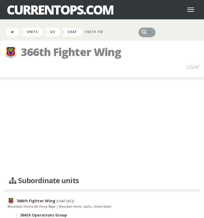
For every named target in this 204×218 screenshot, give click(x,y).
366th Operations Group (43, 215)
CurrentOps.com (60, 9)
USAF (72, 32)
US (52, 32)
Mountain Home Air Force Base (32, 206)
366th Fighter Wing (36, 200)
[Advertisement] (102, 128)
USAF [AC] (65, 201)
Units (32, 32)
